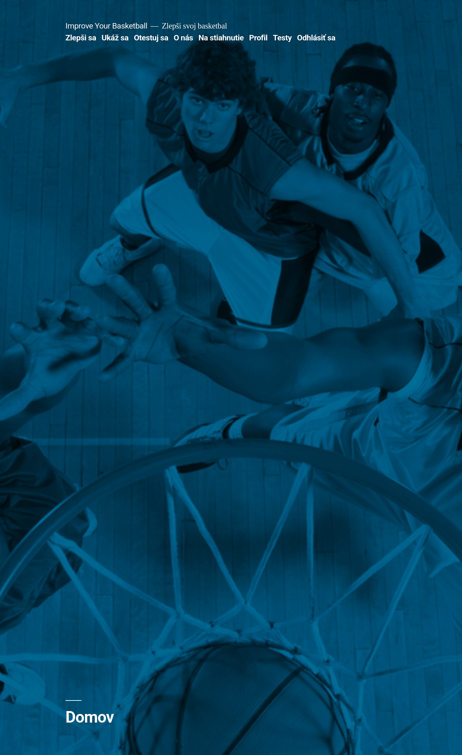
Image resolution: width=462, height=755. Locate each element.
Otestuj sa (151, 37)
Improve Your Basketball (106, 25)
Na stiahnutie (221, 37)
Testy (282, 37)
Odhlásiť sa (316, 37)
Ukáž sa (114, 37)
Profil (258, 37)
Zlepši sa (80, 37)
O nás (183, 37)
